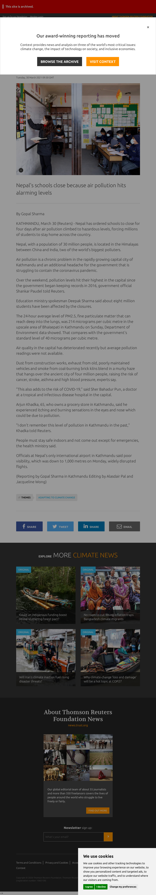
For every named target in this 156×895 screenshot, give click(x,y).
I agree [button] (89, 886)
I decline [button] (101, 886)
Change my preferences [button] (123, 886)
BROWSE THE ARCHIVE (60, 62)
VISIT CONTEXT (103, 62)
